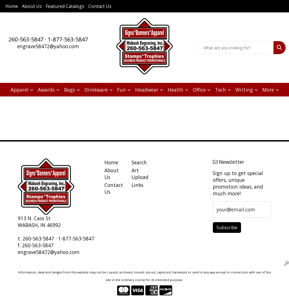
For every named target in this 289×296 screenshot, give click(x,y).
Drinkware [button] (96, 89)
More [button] (268, 89)
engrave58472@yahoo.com (48, 46)
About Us (32, 6)
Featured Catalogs (65, 6)
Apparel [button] (19, 89)
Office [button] (199, 89)
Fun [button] (121, 89)
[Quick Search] (235, 47)
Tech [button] (220, 89)
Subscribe (226, 227)
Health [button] (175, 89)
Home (11, 6)
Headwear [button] (146, 89)
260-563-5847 (25, 39)
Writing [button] (244, 89)
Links (137, 185)
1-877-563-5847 (68, 39)
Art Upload (140, 173)
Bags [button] (69, 89)
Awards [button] (46, 89)
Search (139, 162)
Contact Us (99, 6)
